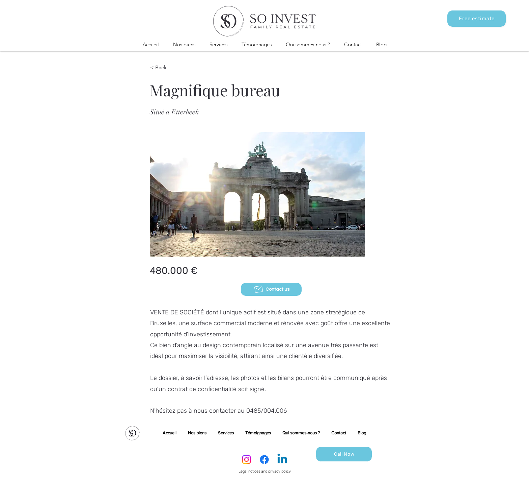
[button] (184, 44)
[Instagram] (246, 459)
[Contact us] (271, 289)
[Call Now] (344, 454)
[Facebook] (264, 459)
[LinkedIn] (282, 459)
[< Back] (172, 67)
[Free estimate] (476, 18)
